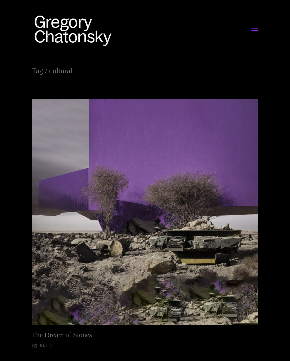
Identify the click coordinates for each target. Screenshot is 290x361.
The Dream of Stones (62, 335)
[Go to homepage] (74, 30)
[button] (254, 30)
